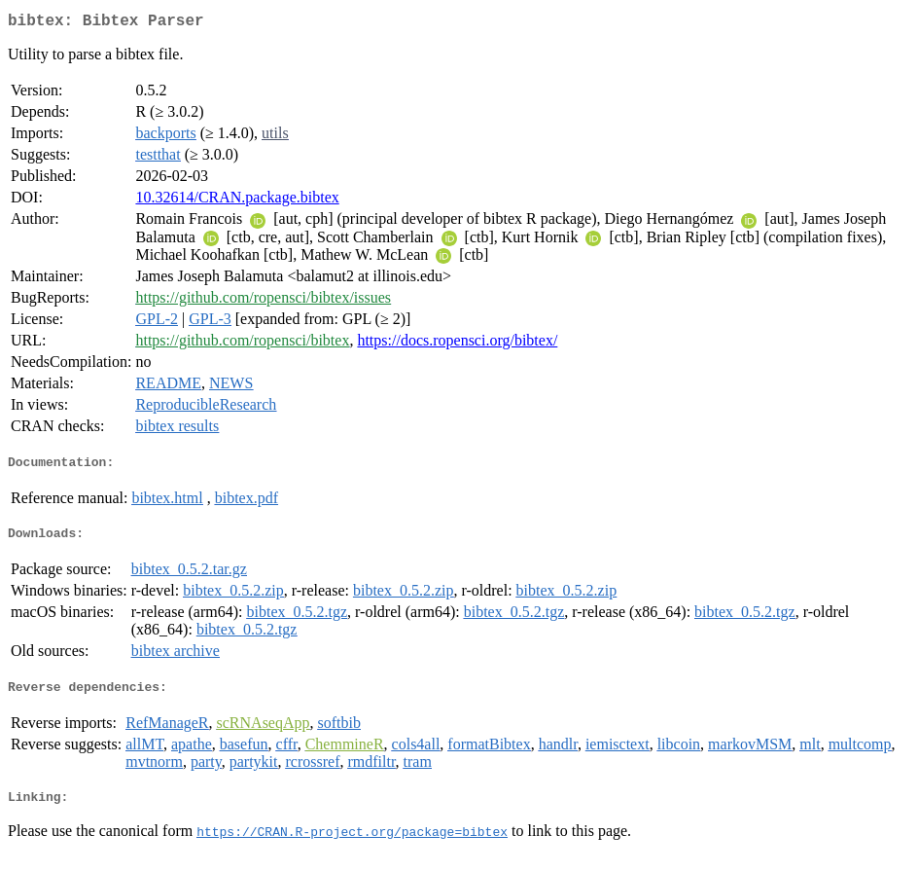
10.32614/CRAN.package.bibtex (236, 201)
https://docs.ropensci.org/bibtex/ (457, 344)
